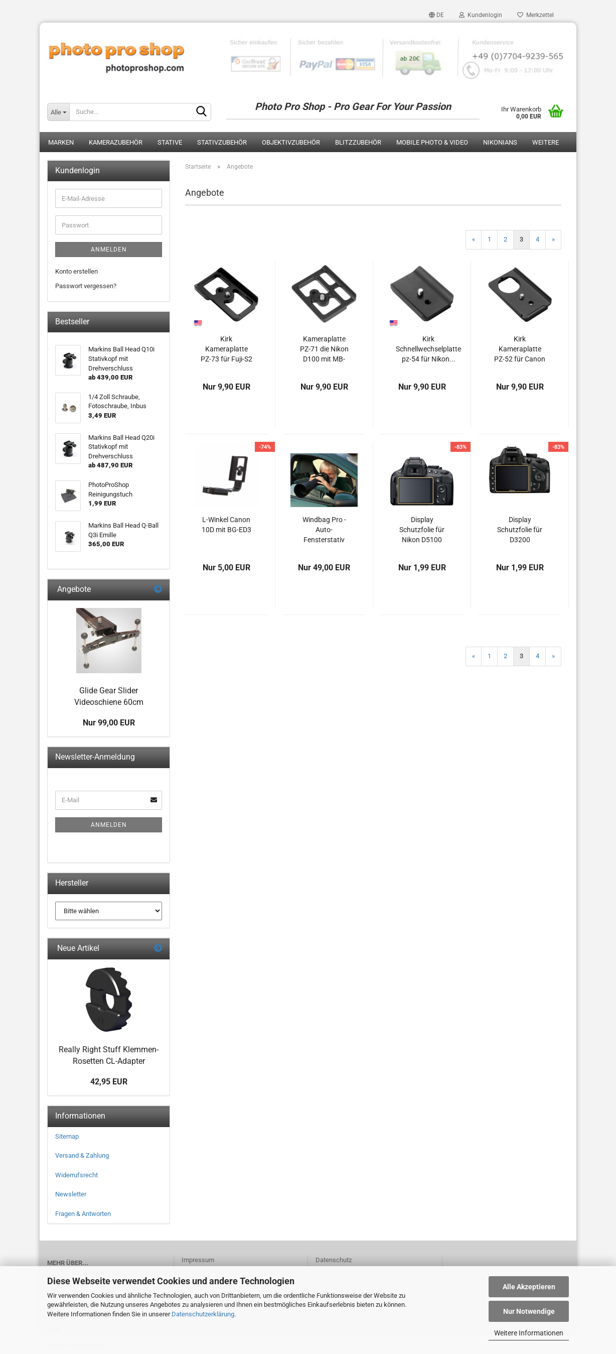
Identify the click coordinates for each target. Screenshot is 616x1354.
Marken (61, 142)
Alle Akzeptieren (529, 1287)
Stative (170, 142)
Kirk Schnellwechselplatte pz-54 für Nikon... (428, 349)
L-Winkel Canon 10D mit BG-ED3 (226, 525)
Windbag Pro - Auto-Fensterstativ (324, 530)
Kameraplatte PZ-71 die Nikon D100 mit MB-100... (324, 349)
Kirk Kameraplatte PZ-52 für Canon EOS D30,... (519, 349)
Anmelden (109, 249)
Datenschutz (334, 1260)
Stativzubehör (222, 142)
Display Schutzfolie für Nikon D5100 (421, 530)
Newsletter (70, 1194)
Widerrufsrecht (76, 1175)
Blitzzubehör (358, 142)
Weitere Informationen (528, 1333)
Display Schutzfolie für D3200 (519, 530)
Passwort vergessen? (85, 286)
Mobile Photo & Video (432, 142)
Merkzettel (535, 15)
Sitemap (67, 1136)
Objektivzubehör (291, 142)
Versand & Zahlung (82, 1155)
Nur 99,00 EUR (109, 722)
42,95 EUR (108, 1081)
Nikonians (500, 142)
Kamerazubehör (115, 142)
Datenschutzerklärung (203, 1314)
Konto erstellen (76, 271)
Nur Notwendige (529, 1311)
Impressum (198, 1260)
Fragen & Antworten (83, 1213)
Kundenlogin (480, 15)
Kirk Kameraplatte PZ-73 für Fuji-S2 (226, 349)
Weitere (545, 142)
